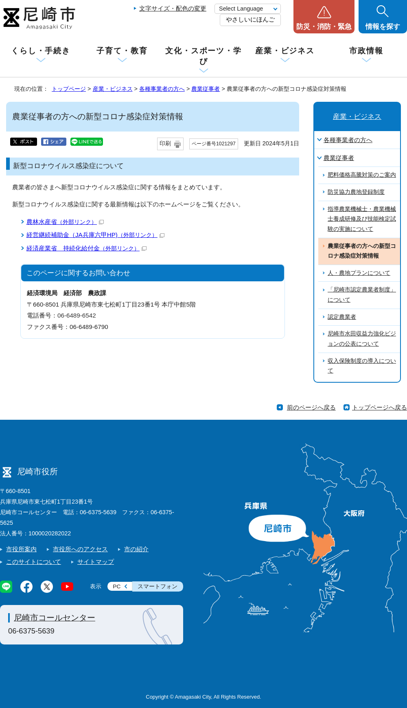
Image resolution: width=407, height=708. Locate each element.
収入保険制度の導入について (362, 366)
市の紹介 (136, 549)
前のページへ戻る (311, 407)
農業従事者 (205, 88)
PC (116, 586)
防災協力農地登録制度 (356, 192)
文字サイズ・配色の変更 (172, 8)
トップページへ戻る (379, 407)
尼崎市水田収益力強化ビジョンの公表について (362, 339)
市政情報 (366, 50)
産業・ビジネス (285, 50)
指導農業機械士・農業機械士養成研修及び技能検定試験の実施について (362, 219)
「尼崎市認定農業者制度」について (362, 295)
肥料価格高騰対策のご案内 (362, 175)
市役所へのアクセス (80, 549)
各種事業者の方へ (162, 88)
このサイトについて (33, 561)
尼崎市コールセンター (54, 617)
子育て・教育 (121, 50)
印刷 (165, 143)
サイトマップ (95, 561)
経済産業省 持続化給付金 (86, 248)
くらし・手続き (40, 50)
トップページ (69, 88)
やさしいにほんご (250, 19)
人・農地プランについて (359, 273)
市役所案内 (21, 549)
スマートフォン (157, 586)
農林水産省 (65, 221)
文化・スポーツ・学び (203, 56)
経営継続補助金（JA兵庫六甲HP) (95, 234)
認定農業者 (342, 317)
